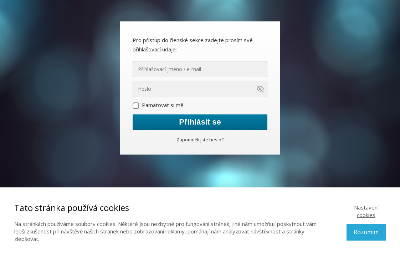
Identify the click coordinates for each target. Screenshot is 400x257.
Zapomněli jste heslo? (200, 139)
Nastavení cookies (366, 211)
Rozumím (366, 232)
